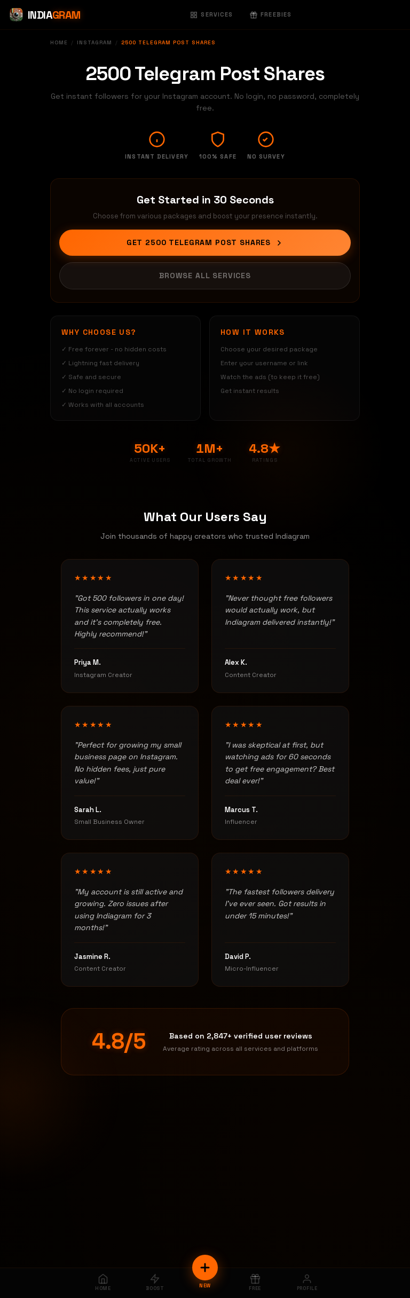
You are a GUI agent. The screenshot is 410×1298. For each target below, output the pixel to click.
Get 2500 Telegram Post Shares (205, 242)
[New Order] (205, 1267)
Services (211, 14)
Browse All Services (205, 275)
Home (59, 42)
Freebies (270, 14)
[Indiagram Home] (45, 15)
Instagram (94, 42)
